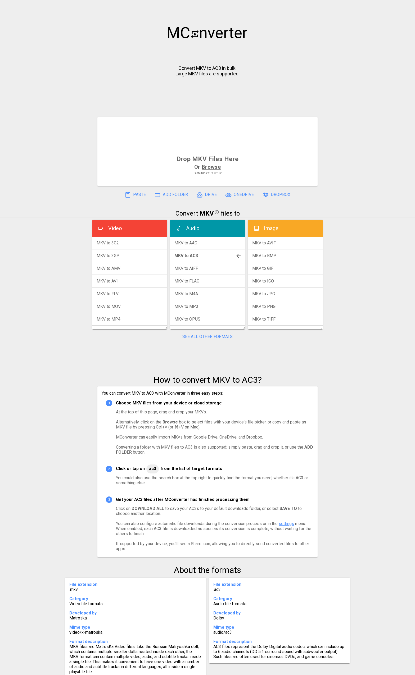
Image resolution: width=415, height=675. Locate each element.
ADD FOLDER (171, 195)
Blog (223, 668)
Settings (141, 668)
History (116, 668)
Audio (193, 228)
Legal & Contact (290, 668)
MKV (207, 213)
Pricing (165, 668)
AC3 (152, 468)
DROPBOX (276, 195)
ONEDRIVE (239, 195)
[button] (406, 7)
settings (286, 523)
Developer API (250, 668)
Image (271, 228)
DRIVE (206, 195)
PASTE (135, 195)
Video (115, 228)
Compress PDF (195, 668)
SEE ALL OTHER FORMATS (207, 336)
